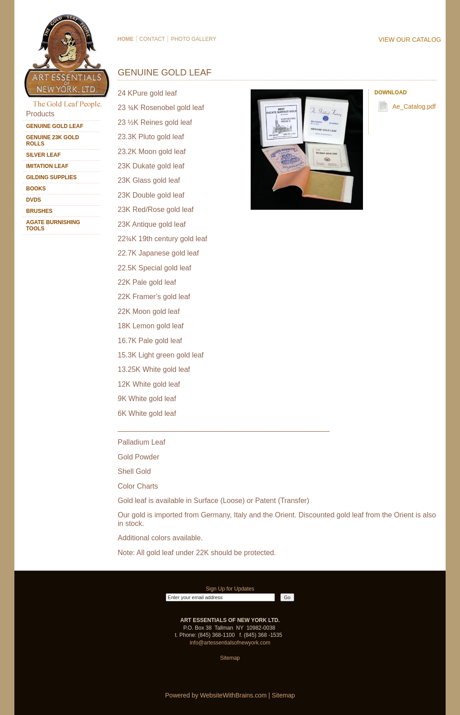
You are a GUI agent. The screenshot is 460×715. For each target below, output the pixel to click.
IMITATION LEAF (47, 166)
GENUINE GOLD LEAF (54, 126)
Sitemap (230, 658)
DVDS (33, 200)
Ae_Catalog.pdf (414, 106)
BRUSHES (39, 211)
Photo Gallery (193, 39)
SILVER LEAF (43, 155)
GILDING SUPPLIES (51, 177)
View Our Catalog (410, 39)
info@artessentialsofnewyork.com (230, 643)
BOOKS (36, 188)
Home (124, 39)
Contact (152, 39)
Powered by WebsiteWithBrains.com (216, 695)
